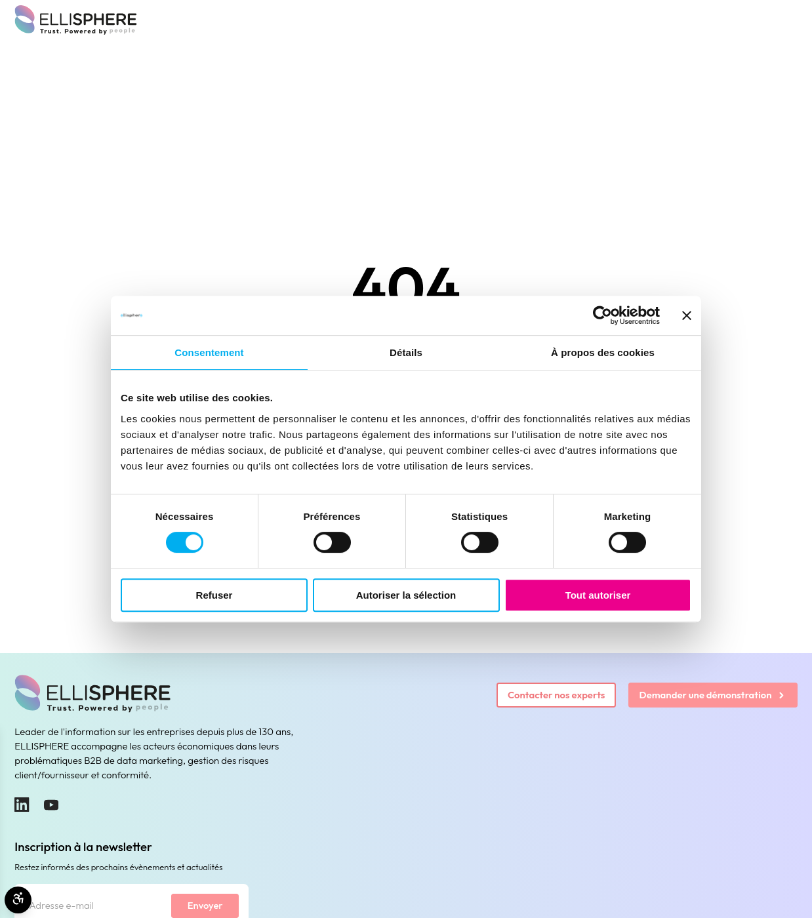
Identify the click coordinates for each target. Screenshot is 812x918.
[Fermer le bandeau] (686, 315)
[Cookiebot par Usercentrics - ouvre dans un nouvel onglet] (602, 315)
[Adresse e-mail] (92, 906)
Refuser (214, 595)
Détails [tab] (406, 352)
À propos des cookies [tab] (603, 352)
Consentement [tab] (208, 352)
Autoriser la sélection (406, 595)
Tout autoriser (598, 595)
